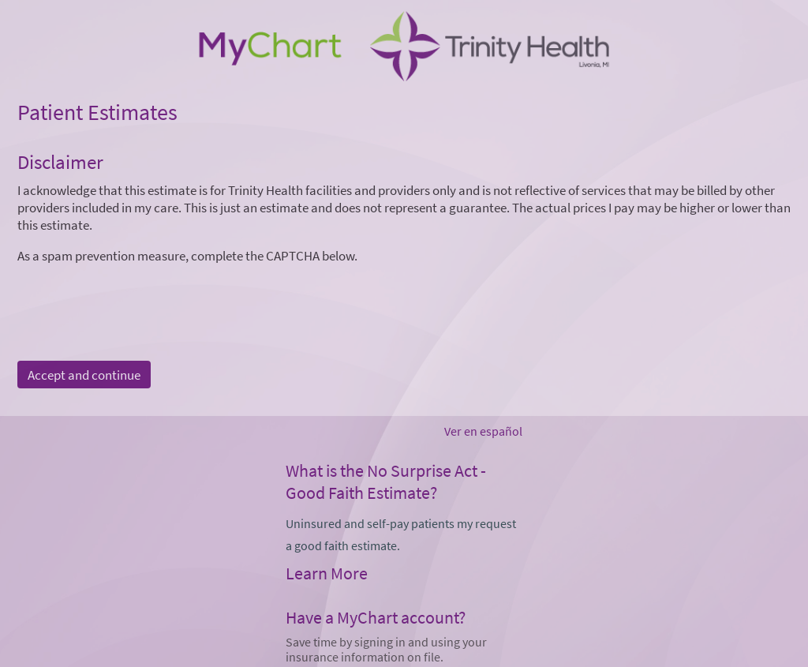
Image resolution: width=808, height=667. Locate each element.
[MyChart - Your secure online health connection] (403, 48)
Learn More (327, 573)
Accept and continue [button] (84, 375)
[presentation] (137, 295)
